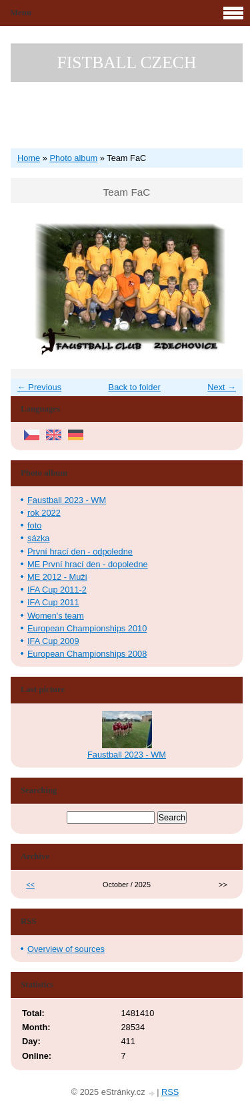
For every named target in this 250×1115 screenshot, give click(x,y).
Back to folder (135, 387)
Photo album (73, 158)
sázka (38, 538)
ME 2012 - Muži (57, 577)
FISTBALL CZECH (127, 62)
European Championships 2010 (87, 628)
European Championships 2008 (87, 654)
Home (28, 158)
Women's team (55, 616)
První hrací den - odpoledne (80, 551)
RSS (170, 1092)
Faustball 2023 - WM (66, 500)
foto (34, 525)
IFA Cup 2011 (53, 602)
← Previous (39, 387)
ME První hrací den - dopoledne (87, 564)
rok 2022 (44, 513)
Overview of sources (66, 949)
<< (30, 885)
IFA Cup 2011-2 (57, 590)
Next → (221, 387)
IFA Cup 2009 (53, 641)
